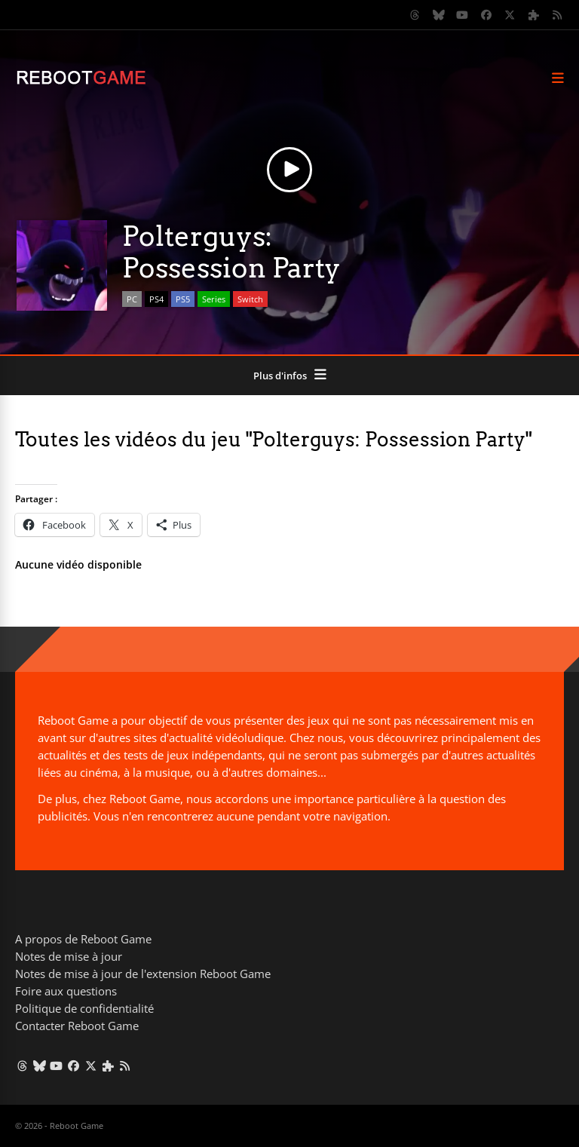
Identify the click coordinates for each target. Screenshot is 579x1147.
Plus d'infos (280, 375)
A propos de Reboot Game (83, 938)
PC (132, 299)
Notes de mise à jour (68, 956)
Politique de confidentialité (84, 1008)
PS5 (183, 299)
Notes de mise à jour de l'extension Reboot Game (143, 973)
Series (213, 299)
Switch (250, 299)
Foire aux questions (66, 990)
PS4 (156, 299)
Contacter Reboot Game (77, 1025)
